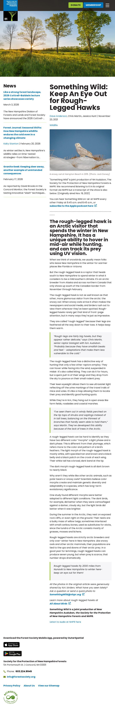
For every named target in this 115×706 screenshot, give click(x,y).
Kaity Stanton (11, 143)
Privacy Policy (11, 685)
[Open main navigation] (107, 5)
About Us (29, 685)
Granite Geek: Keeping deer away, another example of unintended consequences (23, 170)
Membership (93, 5)
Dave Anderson (58, 116)
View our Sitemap (48, 685)
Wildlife (54, 125)
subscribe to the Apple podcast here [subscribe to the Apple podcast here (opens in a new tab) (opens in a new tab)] (71, 206)
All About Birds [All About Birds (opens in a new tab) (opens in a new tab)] (58, 603)
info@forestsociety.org (21, 676)
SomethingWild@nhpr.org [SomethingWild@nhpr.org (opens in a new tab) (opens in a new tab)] (65, 594)
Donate (76, 5)
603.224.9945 (24, 671)
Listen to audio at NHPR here (65, 622)
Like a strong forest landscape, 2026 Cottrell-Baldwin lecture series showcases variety (22, 95)
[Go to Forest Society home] (10, 10)
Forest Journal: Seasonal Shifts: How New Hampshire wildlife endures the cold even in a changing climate (22, 133)
